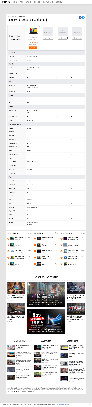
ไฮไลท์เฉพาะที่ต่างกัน (14, 39)
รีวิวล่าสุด (37, 2)
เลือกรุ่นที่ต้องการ (47, 38)
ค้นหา (21, 2)
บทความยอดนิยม (48, 2)
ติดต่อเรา (59, 2)
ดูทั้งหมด (29, 233)
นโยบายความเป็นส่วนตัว (63, 405)
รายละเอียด (33, 48)
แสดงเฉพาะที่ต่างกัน (14, 36)
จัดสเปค (14, 2)
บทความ (28, 2)
